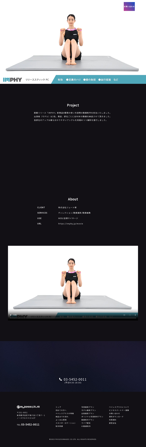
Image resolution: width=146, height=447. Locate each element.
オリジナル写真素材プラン (92, 416)
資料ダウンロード (116, 416)
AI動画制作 (86, 426)
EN (141, 6)
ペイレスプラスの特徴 (65, 413)
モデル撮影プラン (88, 410)
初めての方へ (61, 410)
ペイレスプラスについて (119, 407)
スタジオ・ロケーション (66, 423)
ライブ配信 (86, 423)
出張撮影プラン (87, 413)
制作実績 (82, 6)
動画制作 (71, 6)
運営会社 (112, 423)
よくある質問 (61, 420)
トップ (58, 407)
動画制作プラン (87, 420)
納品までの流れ (62, 416)
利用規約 (112, 420)
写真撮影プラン (87, 407)
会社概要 (92, 6)
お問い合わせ (128, 6)
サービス (48, 6)
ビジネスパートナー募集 (119, 410)
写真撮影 (60, 6)
